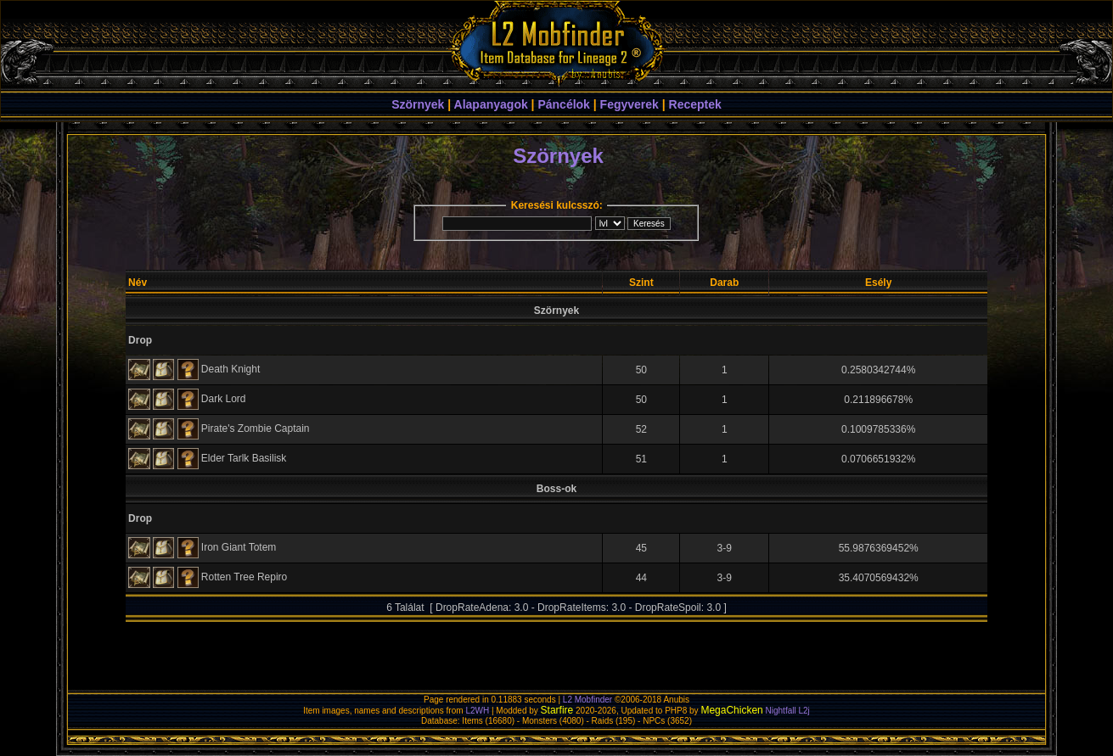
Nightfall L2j (788, 710)
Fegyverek (629, 104)
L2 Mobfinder (587, 699)
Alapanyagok (491, 104)
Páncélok (563, 104)
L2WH (477, 710)
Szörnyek (417, 104)
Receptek (695, 104)
